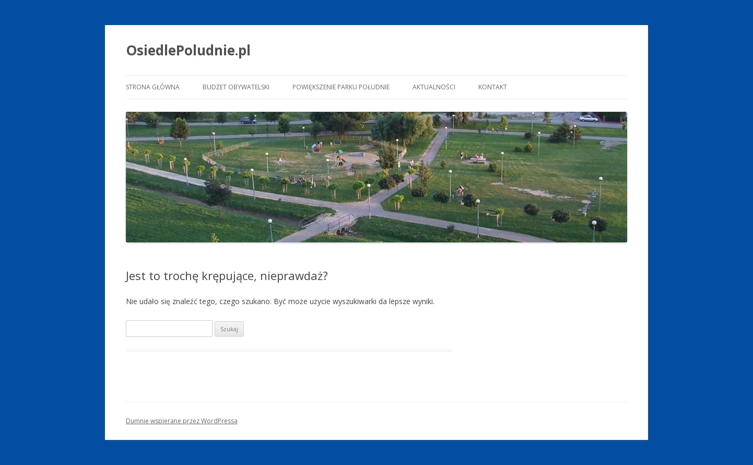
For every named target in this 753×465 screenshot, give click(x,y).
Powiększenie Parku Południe (341, 87)
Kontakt (492, 87)
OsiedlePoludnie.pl (188, 50)
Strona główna (153, 87)
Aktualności (434, 87)
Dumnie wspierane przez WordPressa (182, 420)
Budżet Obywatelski (236, 87)
